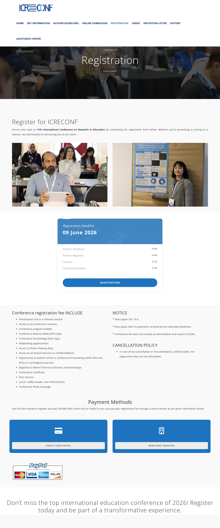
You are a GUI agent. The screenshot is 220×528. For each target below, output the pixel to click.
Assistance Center (28, 38)
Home (20, 23)
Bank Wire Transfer (162, 445)
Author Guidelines (66, 23)
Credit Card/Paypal (58, 445)
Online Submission (94, 23)
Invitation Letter (155, 23)
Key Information (38, 23)
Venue (136, 23)
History (175, 23)
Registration (119, 23)
